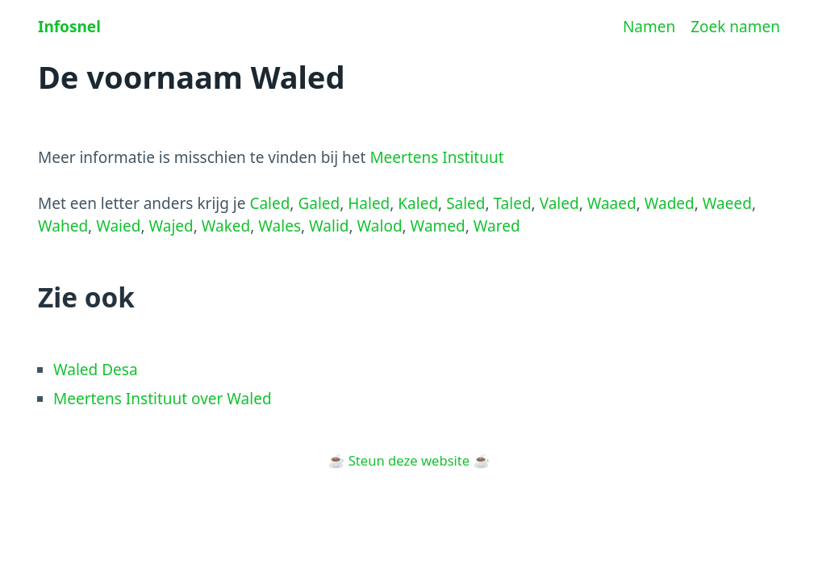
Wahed (63, 225)
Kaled (418, 203)
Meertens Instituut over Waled (162, 398)
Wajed (170, 225)
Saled (465, 203)
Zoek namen (735, 26)
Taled (513, 203)
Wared (497, 225)
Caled (269, 203)
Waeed (727, 203)
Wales (279, 225)
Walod (380, 225)
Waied (118, 225)
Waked (226, 225)
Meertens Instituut (436, 157)
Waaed (611, 203)
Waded (670, 203)
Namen (649, 26)
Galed (319, 203)
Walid (328, 225)
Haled (369, 203)
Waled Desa (95, 369)
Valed (559, 203)
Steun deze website (409, 460)
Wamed (438, 225)
